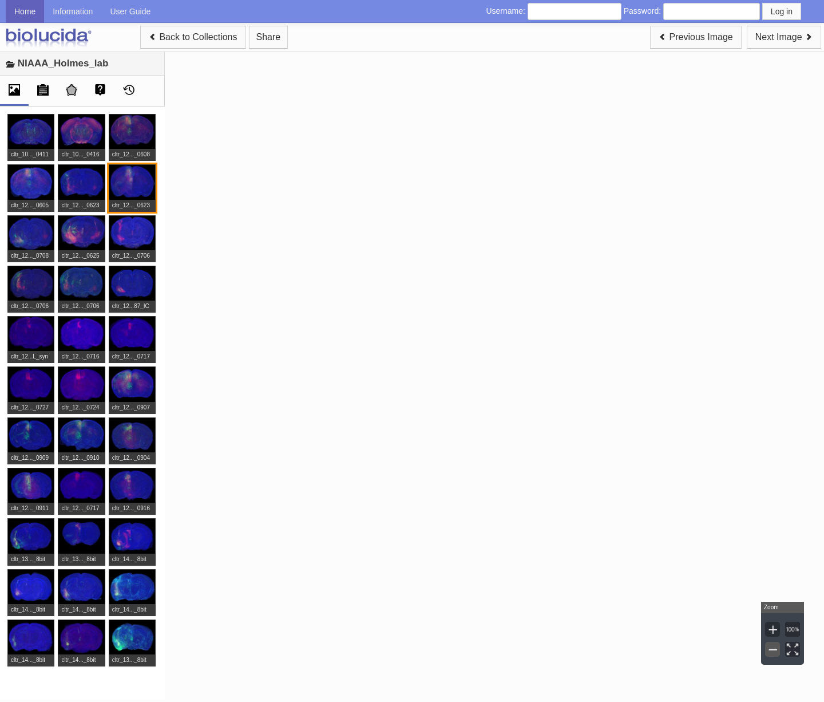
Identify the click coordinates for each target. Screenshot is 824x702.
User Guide (130, 11)
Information (73, 11)
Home (24, 11)
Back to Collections (193, 37)
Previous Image (696, 37)
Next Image (784, 37)
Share (268, 37)
